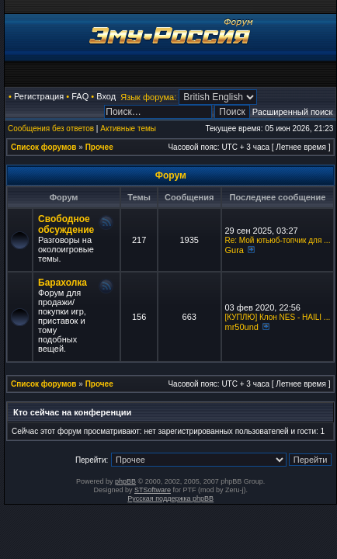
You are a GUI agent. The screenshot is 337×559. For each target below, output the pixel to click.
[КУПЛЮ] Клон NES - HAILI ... (278, 317)
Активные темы (128, 128)
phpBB (125, 481)
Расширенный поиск (292, 111)
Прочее (99, 147)
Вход (106, 96)
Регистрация (39, 96)
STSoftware (152, 490)
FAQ (80, 96)
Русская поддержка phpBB (170, 498)
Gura (234, 250)
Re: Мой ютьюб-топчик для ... (278, 240)
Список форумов (44, 147)
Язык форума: (148, 97)
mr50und (242, 327)
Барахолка (62, 282)
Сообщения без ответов (51, 128)
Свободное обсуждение (66, 224)
